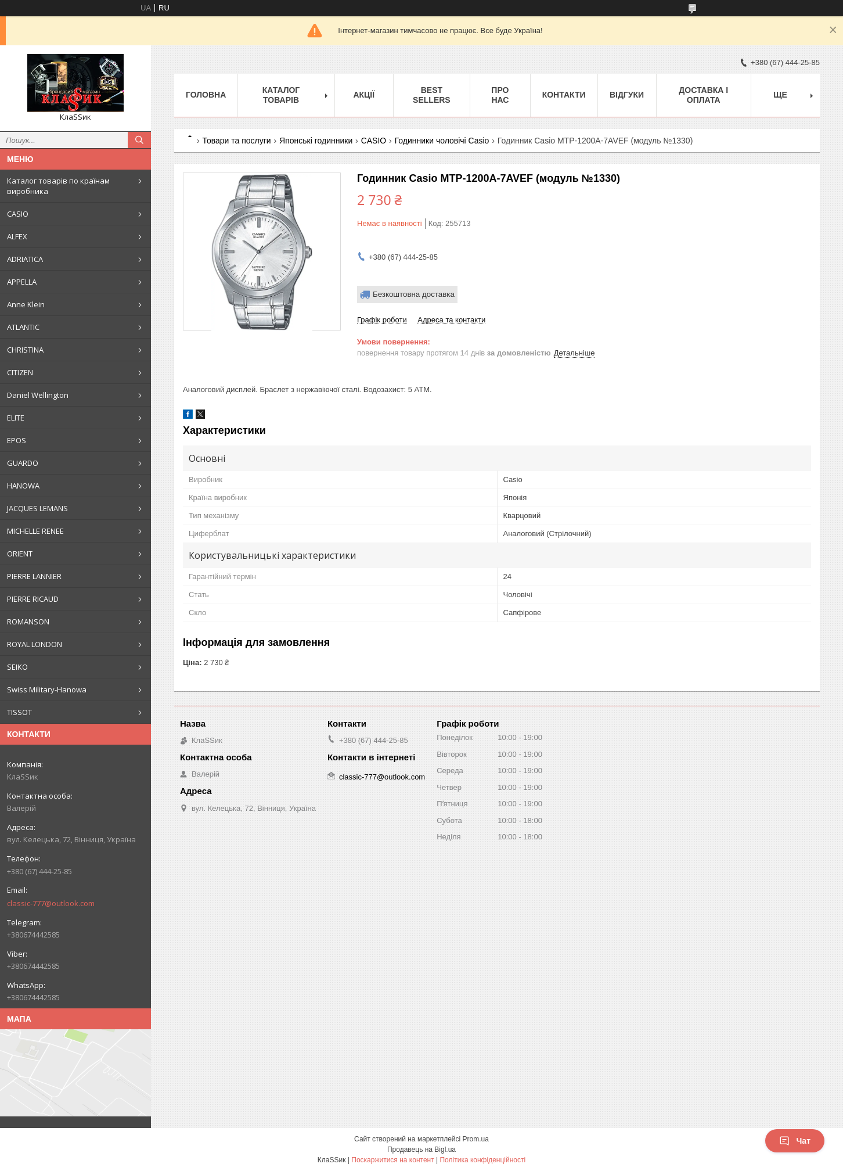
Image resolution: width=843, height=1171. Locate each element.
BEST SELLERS (432, 95)
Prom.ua (476, 1139)
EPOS (16, 440)
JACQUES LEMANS (37, 508)
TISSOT (19, 712)
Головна (206, 94)
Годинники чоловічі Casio (442, 140)
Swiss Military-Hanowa (47, 689)
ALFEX (17, 236)
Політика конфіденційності (482, 1160)
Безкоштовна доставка (414, 294)
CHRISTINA (25, 349)
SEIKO (17, 667)
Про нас (500, 95)
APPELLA (22, 281)
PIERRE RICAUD (33, 599)
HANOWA (23, 485)
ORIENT (20, 553)
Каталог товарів (281, 95)
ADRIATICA (25, 259)
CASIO (17, 214)
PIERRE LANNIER (34, 576)
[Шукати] (139, 140)
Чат (794, 1141)
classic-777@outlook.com (51, 903)
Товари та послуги (236, 140)
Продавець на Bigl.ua (421, 1149)
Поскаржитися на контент (392, 1160)
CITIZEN (20, 372)
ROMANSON (28, 621)
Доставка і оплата (703, 95)
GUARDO (22, 463)
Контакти (564, 94)
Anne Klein (26, 304)
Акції (363, 94)
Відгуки (627, 94)
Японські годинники (315, 140)
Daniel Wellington (38, 395)
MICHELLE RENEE (35, 531)
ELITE (15, 417)
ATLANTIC (23, 327)
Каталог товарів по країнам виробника (58, 185)
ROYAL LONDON (34, 644)
